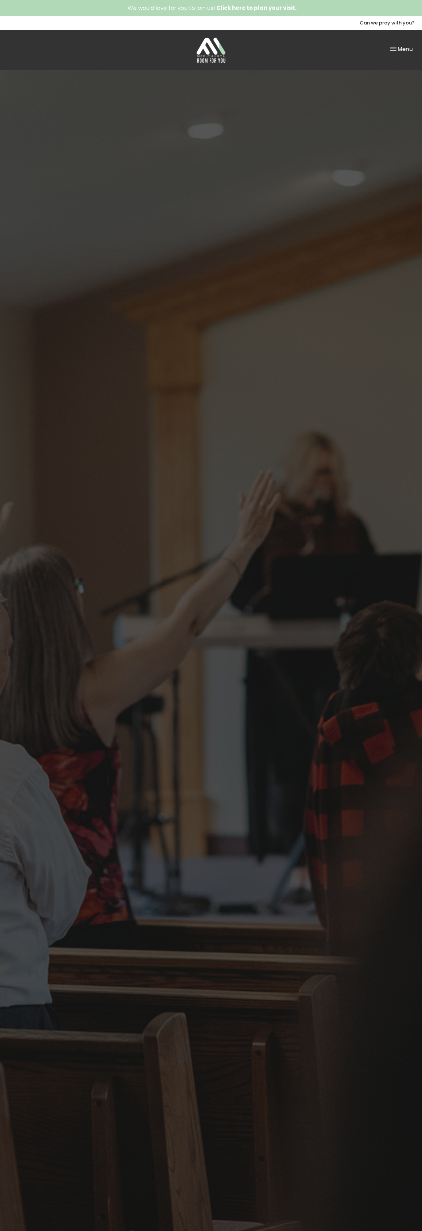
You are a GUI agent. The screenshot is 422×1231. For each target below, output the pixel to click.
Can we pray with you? (387, 22)
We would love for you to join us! (212, 8)
